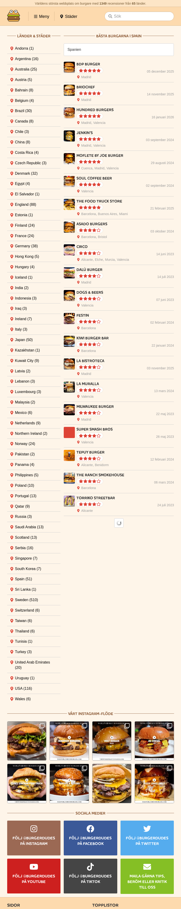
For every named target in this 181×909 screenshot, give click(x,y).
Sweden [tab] (26, 600)
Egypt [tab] (22, 184)
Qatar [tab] (22, 506)
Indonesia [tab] (26, 298)
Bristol (102, 237)
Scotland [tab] (26, 537)
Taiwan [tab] (23, 621)
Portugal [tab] (26, 496)
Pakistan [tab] (25, 454)
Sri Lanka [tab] (25, 589)
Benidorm (102, 465)
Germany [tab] (26, 246)
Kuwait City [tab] (27, 361)
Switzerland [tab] (27, 610)
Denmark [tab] (26, 173)
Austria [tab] (23, 80)
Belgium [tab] (24, 101)
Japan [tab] (24, 340)
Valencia (99, 123)
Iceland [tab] (24, 277)
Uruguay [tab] (25, 678)
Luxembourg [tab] (28, 392)
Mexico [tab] (23, 413)
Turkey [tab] (23, 652)
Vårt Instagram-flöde (90, 713)
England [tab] (25, 204)
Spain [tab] (23, 579)
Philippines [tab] (26, 475)
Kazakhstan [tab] (27, 350)
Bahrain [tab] (24, 90)
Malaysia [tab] (25, 402)
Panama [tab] (25, 465)
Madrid (86, 77)
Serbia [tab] (24, 548)
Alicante (87, 259)
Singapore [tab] (26, 558)
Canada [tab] (24, 121)
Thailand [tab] (25, 631)
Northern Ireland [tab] (31, 433)
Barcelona (88, 214)
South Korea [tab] (28, 569)
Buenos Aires (107, 214)
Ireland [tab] (23, 319)
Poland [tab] (24, 485)
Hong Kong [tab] (27, 256)
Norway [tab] (25, 444)
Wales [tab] (23, 699)
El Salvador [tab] (27, 194)
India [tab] (22, 288)
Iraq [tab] (21, 308)
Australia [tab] (26, 69)
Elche (99, 259)
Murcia (110, 259)
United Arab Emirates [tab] (32, 665)
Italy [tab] (21, 329)
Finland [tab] (25, 225)
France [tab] (24, 236)
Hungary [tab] (25, 267)
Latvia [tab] (23, 371)
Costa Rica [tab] (27, 153)
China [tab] (22, 142)
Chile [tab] (22, 132)
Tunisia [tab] (23, 641)
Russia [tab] (23, 517)
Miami (123, 214)
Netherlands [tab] (28, 423)
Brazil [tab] (23, 111)
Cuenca (86, 168)
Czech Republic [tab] (31, 163)
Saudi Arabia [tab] (29, 527)
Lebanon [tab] (25, 381)
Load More (119, 523)
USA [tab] (23, 688)
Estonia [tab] (24, 215)
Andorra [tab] (24, 48)
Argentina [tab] (26, 59)
